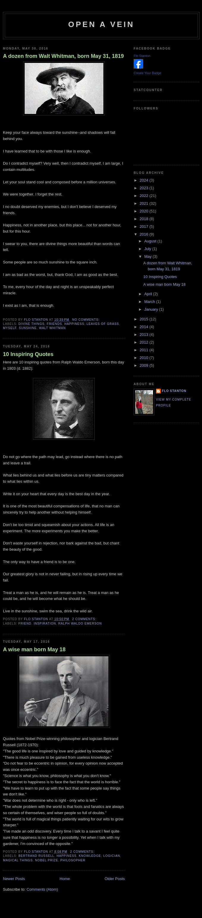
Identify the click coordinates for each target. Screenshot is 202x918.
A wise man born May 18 (34, 649)
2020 (144, 211)
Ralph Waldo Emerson (80, 623)
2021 (144, 203)
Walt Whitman (52, 328)
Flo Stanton (142, 56)
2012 (144, 342)
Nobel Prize (46, 860)
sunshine (28, 328)
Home (65, 878)
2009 (144, 365)
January (151, 309)
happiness (74, 323)
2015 (144, 319)
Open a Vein (101, 24)
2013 (144, 334)
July (148, 249)
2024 (144, 180)
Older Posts (115, 878)
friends (54, 323)
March (150, 301)
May (148, 256)
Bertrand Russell (36, 855)
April (148, 294)
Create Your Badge (147, 73)
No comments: (86, 319)
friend (24, 623)
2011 (144, 350)
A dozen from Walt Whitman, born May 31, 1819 (63, 56)
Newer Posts (14, 878)
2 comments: (84, 619)
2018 (144, 219)
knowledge (90, 855)
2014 (144, 327)
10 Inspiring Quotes (28, 354)
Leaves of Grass (102, 323)
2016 (144, 234)
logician (111, 855)
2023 (144, 188)
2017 (144, 226)
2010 (144, 357)
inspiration (45, 623)
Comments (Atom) (42, 889)
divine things (31, 323)
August (150, 241)
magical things (18, 860)
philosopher (72, 860)
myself (9, 328)
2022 (144, 195)
